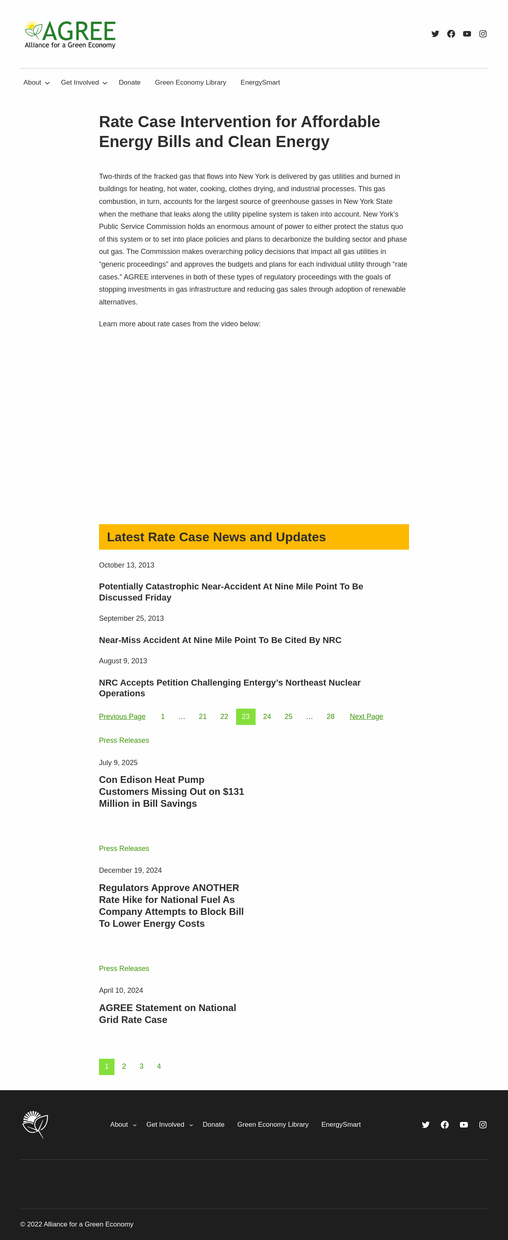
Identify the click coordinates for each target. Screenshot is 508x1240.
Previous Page (122, 717)
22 (224, 717)
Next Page (366, 717)
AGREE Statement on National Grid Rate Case (167, 1013)
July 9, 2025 (118, 763)
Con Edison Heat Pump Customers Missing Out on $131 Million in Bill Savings (171, 791)
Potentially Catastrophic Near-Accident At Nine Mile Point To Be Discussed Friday (231, 592)
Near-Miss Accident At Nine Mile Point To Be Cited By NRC (220, 640)
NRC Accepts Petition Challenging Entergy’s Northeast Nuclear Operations (230, 688)
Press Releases (124, 740)
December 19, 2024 (130, 870)
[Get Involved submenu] (105, 82)
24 (267, 717)
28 (330, 717)
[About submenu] (47, 82)
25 (289, 717)
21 (203, 717)
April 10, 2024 (121, 990)
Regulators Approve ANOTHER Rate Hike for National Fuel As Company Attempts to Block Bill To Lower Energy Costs (171, 905)
